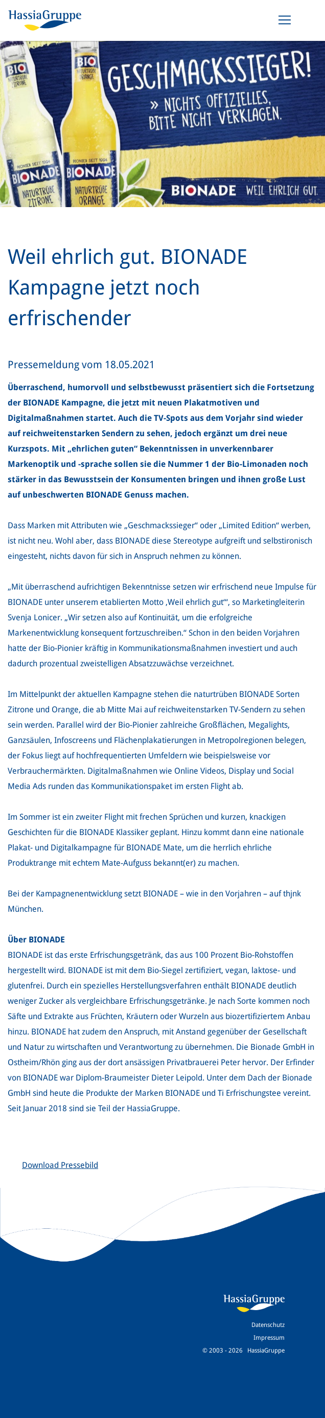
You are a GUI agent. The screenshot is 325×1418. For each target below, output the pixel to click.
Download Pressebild (60, 1165)
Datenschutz (268, 1325)
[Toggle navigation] (284, 20)
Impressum (269, 1337)
